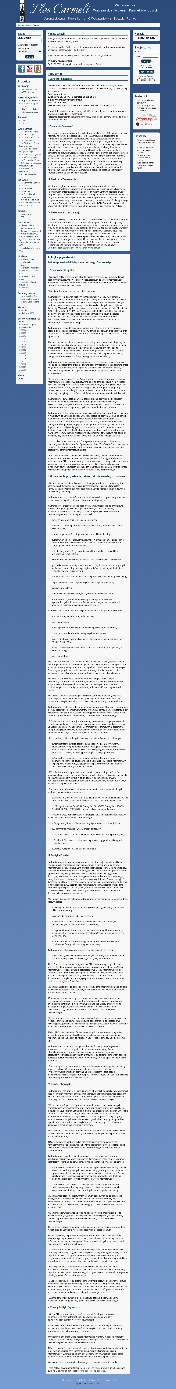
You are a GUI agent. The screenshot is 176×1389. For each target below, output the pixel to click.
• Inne (21, 123)
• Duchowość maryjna (28, 103)
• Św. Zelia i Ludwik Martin (30, 194)
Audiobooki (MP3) (26, 313)
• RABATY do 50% (26, 92)
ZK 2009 (22, 344)
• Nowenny (23, 265)
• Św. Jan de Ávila (26, 197)
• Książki (22, 120)
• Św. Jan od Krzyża (27, 134)
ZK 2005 (22, 355)
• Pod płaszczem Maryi (28, 112)
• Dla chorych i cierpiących (30, 231)
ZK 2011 (22, 338)
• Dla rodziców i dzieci (28, 228)
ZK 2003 (22, 361)
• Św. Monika (24, 191)
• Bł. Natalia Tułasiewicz (29, 200)
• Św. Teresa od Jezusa (28, 132)
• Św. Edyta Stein (26, 140)
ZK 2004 (22, 358)
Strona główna (54, 18)
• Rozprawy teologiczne (29, 299)
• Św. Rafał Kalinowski (28, 157)
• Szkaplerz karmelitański (29, 100)
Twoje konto (76, 18)
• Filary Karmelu (25, 214)
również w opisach (29, 44)
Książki (22, 378)
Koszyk (119, 18)
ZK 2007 (22, 350)
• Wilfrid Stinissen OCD (28, 234)
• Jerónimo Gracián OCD (29, 239)
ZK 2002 (22, 364)
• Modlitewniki (25, 262)
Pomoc (131, 18)
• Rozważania (24, 287)
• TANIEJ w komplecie (28, 89)
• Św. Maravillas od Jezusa (30, 154)
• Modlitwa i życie (26, 259)
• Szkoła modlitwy (26, 225)
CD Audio (23, 310)
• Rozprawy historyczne (29, 302)
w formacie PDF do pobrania (91, 1370)
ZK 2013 (22, 333)
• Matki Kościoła (26, 205)
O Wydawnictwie (99, 18)
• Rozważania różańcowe (29, 268)
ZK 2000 (22, 370)
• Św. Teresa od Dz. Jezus (29, 137)
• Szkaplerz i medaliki (28, 109)
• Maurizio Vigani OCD (28, 236)
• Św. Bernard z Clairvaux (29, 183)
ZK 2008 (22, 347)
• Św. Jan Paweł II (26, 188)
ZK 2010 (22, 341)
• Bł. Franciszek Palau (28, 174)
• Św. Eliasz (23, 185)
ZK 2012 (22, 336)
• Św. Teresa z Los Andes (29, 160)
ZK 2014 (22, 330)
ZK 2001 (22, 367)
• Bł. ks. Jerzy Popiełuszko (29, 202)
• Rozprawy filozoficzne (29, 296)
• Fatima (22, 106)
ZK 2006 (22, 353)
